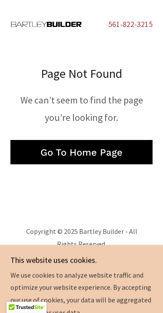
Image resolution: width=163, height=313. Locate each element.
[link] (46, 24)
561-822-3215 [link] (130, 24)
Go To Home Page (81, 152)
